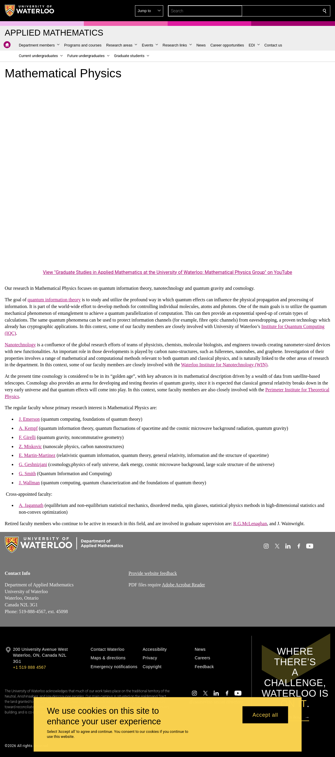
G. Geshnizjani (33, 464)
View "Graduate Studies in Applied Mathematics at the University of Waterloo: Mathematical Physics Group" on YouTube (167, 272)
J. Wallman (29, 482)
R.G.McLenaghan (250, 523)
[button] (282, 11)
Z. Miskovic (30, 446)
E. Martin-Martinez (37, 455)
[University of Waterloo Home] (30, 10)
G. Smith (27, 473)
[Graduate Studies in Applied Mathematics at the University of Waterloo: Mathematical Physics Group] (167, 176)
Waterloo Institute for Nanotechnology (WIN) (224, 364)
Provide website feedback (153, 573)
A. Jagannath (31, 505)
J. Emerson (29, 419)
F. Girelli (27, 437)
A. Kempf (28, 428)
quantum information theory (54, 299)
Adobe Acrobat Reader (183, 584)
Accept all (265, 715)
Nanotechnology (20, 344)
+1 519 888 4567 (29, 667)
